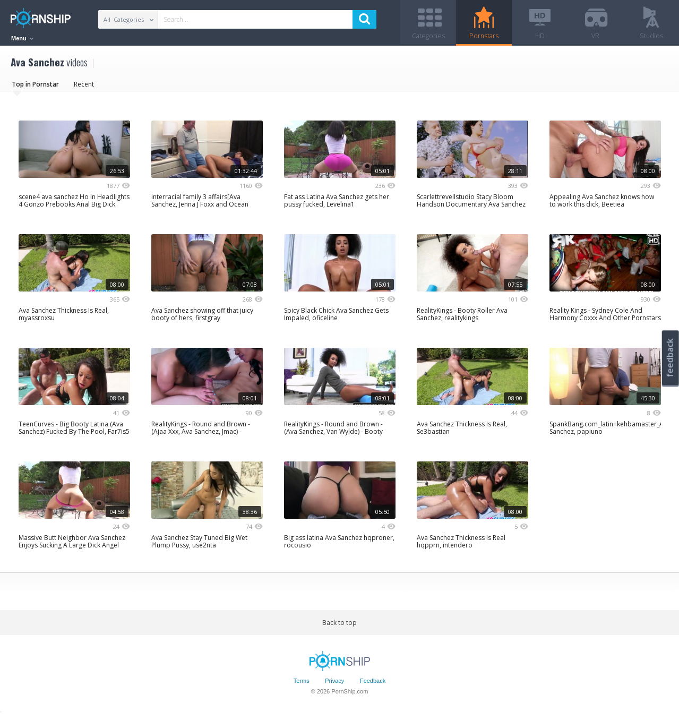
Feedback (372, 684)
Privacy (334, 684)
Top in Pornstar (35, 87)
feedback (670, 357)
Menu (22, 38)
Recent (84, 87)
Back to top (339, 625)
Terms (302, 684)
